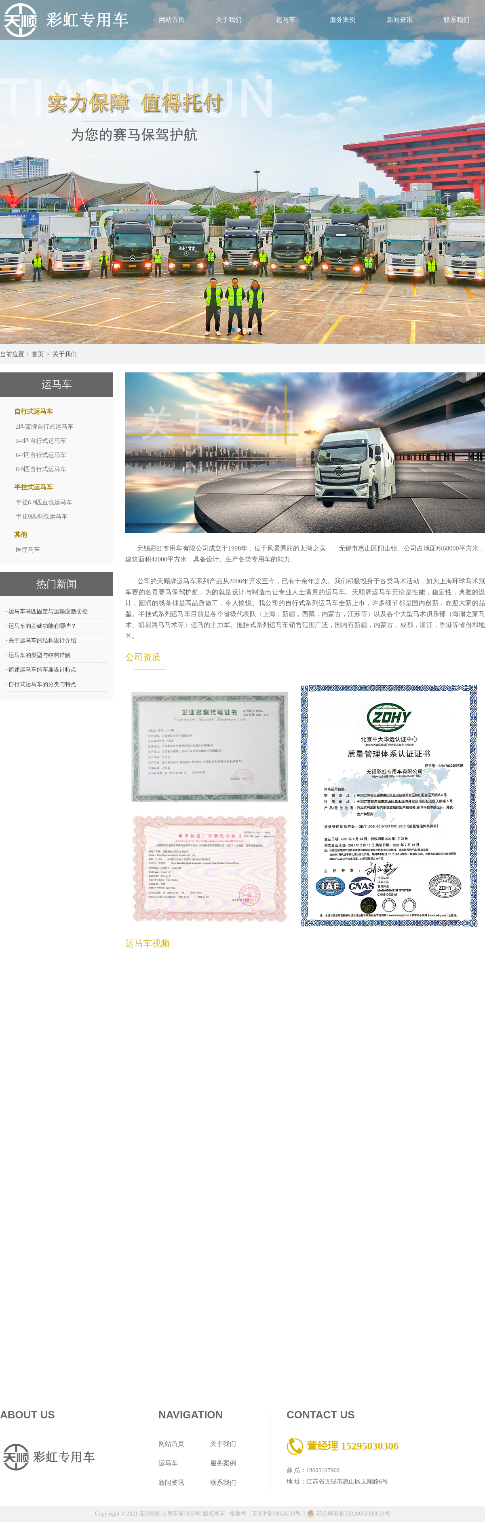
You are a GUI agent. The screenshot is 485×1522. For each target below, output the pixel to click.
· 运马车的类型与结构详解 (38, 655)
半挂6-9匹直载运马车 (44, 502)
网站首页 (172, 19)
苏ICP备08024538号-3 (278, 1514)
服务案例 (343, 19)
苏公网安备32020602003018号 (348, 1514)
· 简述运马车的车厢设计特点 (41, 670)
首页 (38, 354)
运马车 (285, 19)
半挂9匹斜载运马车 (41, 516)
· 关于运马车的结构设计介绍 (41, 641)
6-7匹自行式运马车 (41, 455)
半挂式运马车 (33, 487)
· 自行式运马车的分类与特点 (41, 684)
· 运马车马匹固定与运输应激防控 (47, 611)
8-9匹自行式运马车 (41, 469)
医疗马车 (28, 549)
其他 (20, 534)
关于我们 (229, 19)
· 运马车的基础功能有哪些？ (41, 626)
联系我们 (457, 19)
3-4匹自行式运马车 (41, 441)
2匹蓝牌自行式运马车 (45, 426)
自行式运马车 (33, 411)
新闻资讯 (400, 19)
